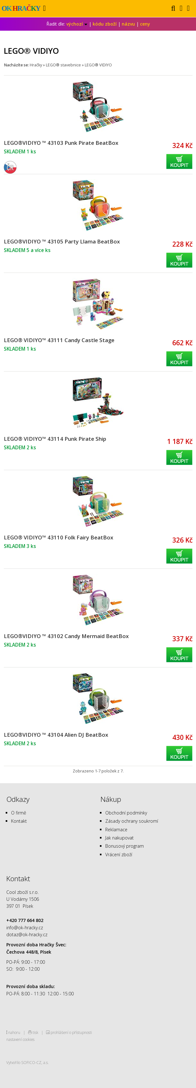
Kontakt (19, 821)
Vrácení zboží (118, 854)
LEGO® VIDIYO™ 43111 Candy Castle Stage (59, 340)
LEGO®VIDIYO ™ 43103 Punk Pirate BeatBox (61, 142)
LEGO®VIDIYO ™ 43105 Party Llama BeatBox (62, 241)
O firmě (18, 813)
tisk (35, 1032)
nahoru (14, 1032)
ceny (145, 24)
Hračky (36, 65)
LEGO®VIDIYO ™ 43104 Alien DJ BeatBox (56, 734)
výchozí (77, 24)
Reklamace (116, 830)
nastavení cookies (20, 1039)
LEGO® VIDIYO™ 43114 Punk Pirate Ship (55, 438)
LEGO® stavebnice (63, 65)
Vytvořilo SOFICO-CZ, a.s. (27, 1062)
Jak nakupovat (119, 838)
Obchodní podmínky (126, 813)
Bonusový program (124, 846)
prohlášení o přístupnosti (71, 1032)
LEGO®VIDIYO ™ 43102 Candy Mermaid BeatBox (66, 636)
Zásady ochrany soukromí (131, 821)
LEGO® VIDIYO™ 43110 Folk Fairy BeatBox (58, 537)
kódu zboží (105, 24)
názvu (128, 24)
